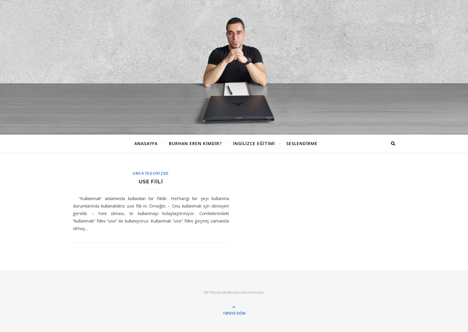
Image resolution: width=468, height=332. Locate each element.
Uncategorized (151, 173)
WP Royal (212, 292)
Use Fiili (151, 182)
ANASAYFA (146, 143)
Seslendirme (302, 143)
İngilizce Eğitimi (254, 143)
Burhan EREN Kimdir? (195, 143)
